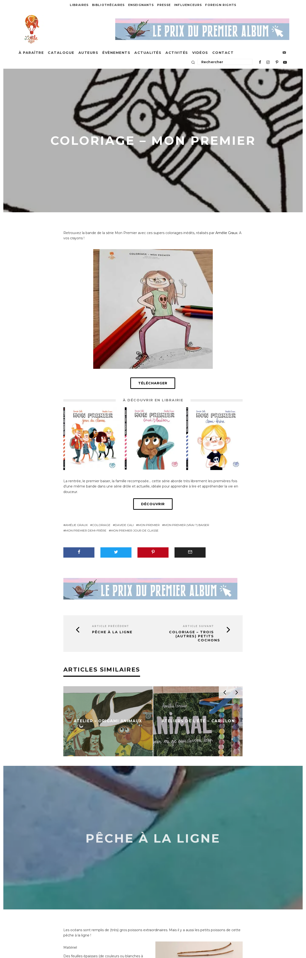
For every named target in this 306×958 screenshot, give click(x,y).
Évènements (116, 52)
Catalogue (61, 52)
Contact (223, 52)
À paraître (31, 52)
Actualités (147, 52)
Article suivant (198, 626)
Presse (164, 5)
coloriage (101, 525)
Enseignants (141, 5)
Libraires (79, 5)
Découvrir (153, 504)
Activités (176, 52)
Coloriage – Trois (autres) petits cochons (194, 636)
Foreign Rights (220, 5)
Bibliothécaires (108, 5)
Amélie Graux (226, 233)
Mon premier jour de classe (134, 530)
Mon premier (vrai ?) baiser (186, 525)
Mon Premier (149, 525)
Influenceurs (188, 5)
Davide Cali (124, 525)
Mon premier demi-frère (85, 530)
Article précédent (110, 626)
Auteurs (88, 52)
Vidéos (200, 52)
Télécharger (152, 383)
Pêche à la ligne (112, 632)
